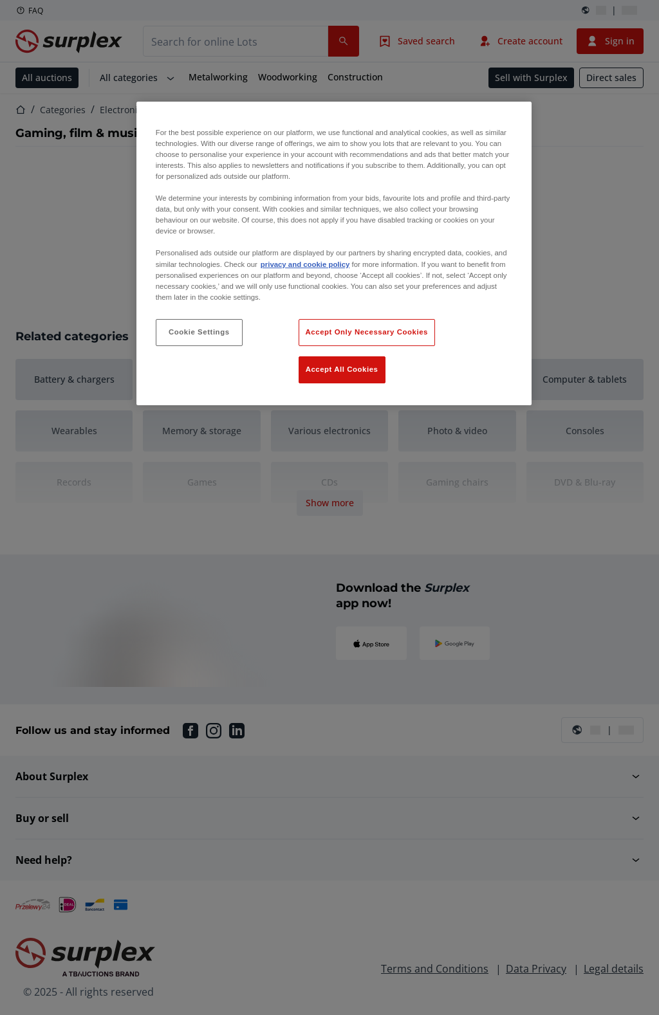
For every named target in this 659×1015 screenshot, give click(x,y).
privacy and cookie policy (305, 264)
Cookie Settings (199, 332)
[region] (334, 253)
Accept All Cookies (342, 369)
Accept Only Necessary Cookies (367, 332)
